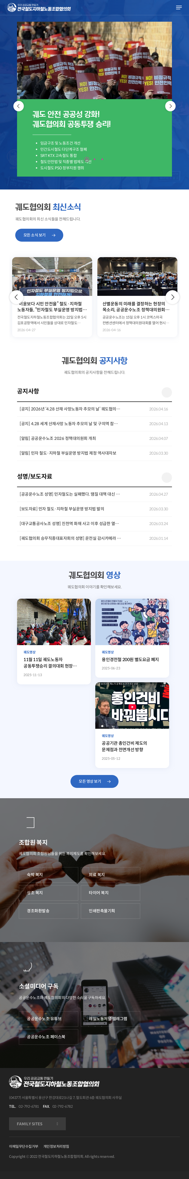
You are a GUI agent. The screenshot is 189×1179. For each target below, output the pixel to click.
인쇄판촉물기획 (102, 911)
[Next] (170, 106)
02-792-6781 (29, 1106)
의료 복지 (97, 874)
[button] (16, 297)
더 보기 (167, 392)
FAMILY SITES (29, 1123)
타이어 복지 (98, 893)
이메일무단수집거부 (23, 1146)
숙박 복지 (35, 874)
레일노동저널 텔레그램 (108, 1019)
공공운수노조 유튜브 (44, 1019)
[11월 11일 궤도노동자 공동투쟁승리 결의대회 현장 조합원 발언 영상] (54, 641)
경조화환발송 (38, 911)
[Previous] (18, 106)
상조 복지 (35, 893)
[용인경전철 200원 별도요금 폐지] (132, 638)
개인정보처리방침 (56, 1146)
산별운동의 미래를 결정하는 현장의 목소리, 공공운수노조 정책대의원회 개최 (134, 307)
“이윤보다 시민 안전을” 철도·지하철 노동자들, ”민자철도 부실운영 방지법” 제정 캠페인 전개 (50, 307)
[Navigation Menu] (179, 7)
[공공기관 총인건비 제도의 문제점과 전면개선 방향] (132, 725)
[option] (52, 297)
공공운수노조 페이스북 (46, 1037)
